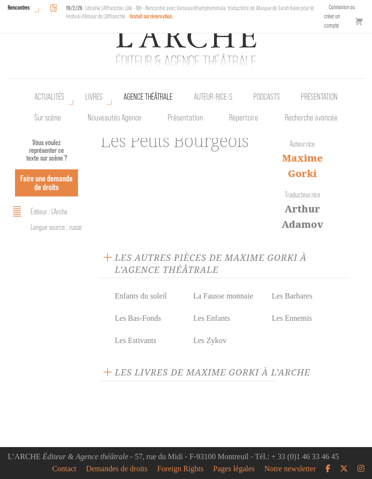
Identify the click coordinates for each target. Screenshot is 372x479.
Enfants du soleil (141, 296)
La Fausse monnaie (223, 296)
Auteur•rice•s (213, 97)
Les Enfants (211, 318)
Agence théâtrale (148, 97)
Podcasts (266, 97)
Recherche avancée (311, 117)
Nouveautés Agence (114, 117)
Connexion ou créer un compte (339, 16)
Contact (64, 469)
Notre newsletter (290, 469)
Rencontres (19, 7)
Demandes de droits (116, 469)
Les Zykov (210, 340)
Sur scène (47, 117)
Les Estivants (135, 340)
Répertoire (243, 117)
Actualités (49, 97)
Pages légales (234, 469)
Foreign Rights (180, 469)
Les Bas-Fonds (138, 318)
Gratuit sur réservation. (151, 16)
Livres (94, 97)
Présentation (185, 117)
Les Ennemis (292, 318)
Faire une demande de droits (46, 182)
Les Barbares (292, 296)
